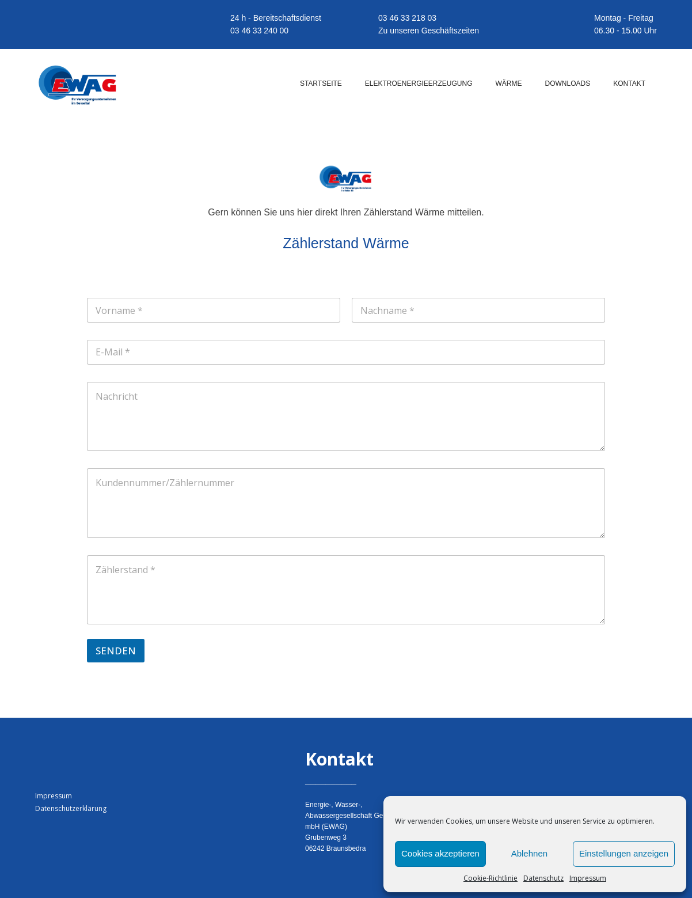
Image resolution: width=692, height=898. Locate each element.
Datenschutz (543, 878)
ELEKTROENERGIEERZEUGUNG (419, 83)
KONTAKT (629, 83)
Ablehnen (529, 853)
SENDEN (116, 650)
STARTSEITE (321, 83)
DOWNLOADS (568, 83)
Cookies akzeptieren (440, 853)
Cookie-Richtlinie (490, 878)
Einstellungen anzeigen (623, 853)
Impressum (587, 878)
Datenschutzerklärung (71, 808)
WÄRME (509, 83)
